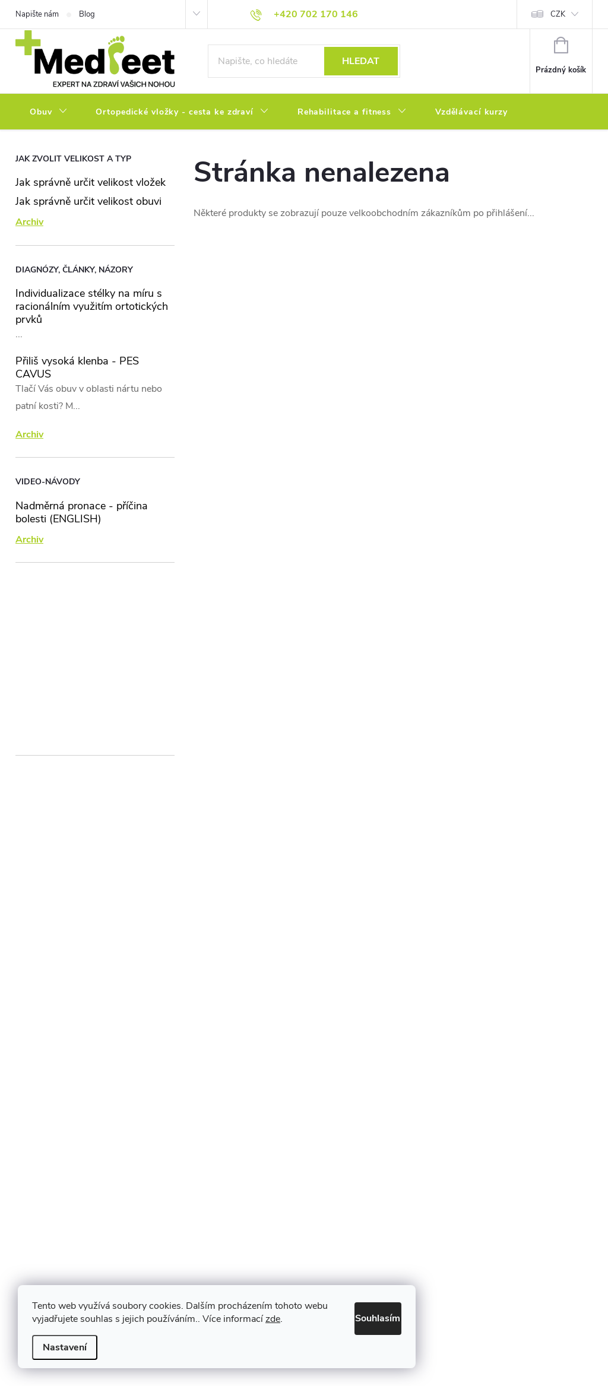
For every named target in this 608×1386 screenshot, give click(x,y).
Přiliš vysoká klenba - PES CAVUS (77, 367)
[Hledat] (304, 61)
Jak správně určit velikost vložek (90, 182)
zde (298, 1318)
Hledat (360, 61)
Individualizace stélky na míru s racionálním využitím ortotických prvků (91, 306)
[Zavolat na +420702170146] (304, 14)
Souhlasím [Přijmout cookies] (364, 1315)
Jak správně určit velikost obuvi (88, 201)
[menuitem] (48, 112)
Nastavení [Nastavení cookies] (65, 1347)
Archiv (29, 222)
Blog (87, 14)
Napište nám (37, 14)
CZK (557, 14)
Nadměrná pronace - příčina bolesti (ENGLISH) (81, 512)
